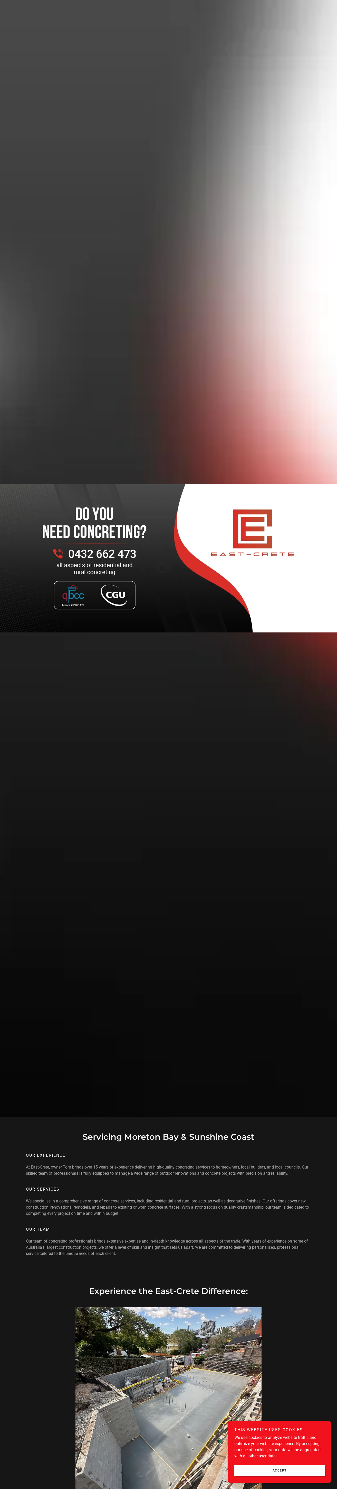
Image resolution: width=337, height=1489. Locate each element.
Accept (280, 1470)
